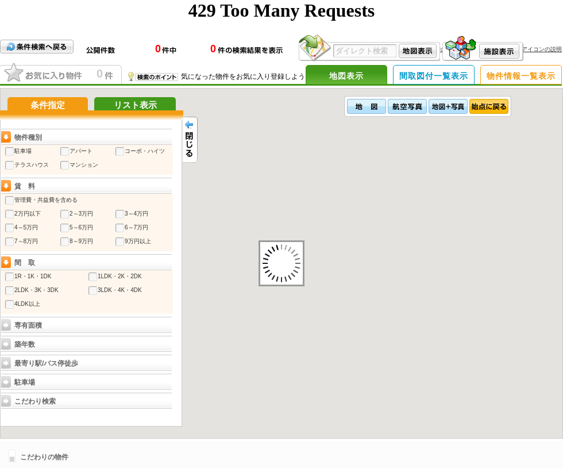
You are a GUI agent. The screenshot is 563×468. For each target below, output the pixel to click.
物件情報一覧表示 (521, 75)
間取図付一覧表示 (433, 75)
